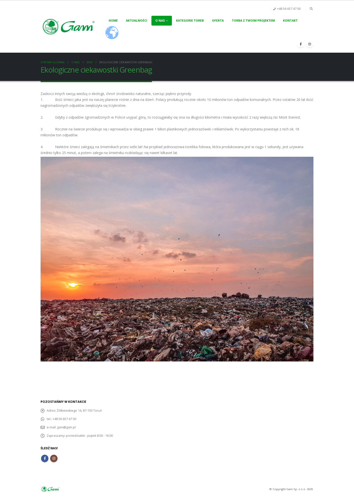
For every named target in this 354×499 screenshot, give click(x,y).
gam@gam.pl (66, 427)
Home (113, 20)
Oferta (218, 20)
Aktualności (136, 20)
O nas (160, 20)
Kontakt (290, 20)
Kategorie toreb (190, 20)
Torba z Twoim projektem (253, 20)
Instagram (54, 458)
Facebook (44, 458)
